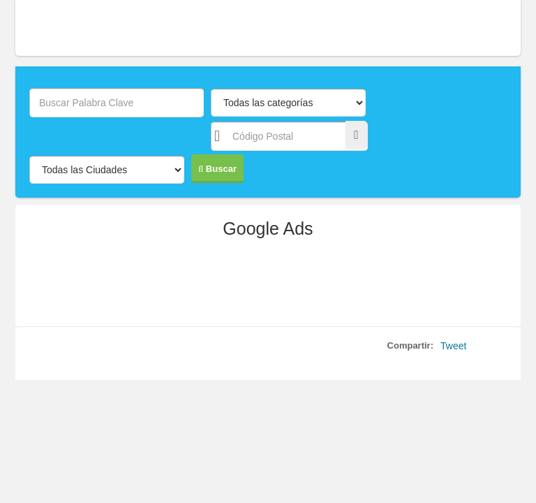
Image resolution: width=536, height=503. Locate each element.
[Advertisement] (268, 288)
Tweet (453, 345)
